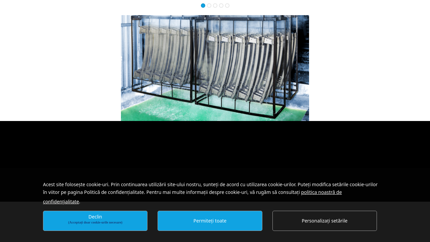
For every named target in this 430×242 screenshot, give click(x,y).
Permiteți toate (210, 220)
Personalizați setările (324, 220)
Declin (95, 218)
